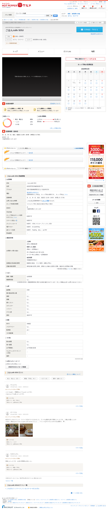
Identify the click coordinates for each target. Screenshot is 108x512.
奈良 (69, 13)
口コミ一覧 (9, 481)
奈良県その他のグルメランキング (53, 502)
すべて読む (79, 406)
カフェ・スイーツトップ (42, 499)
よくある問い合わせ (71, 3)
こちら (66, 194)
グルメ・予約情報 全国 (19, 19)
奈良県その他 (76, 13)
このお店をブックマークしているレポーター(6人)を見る (22, 488)
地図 (93, 51)
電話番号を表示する (97, 34)
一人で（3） (44, 378)
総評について (56, 103)
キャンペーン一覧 (99, 180)
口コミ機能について (74, 374)
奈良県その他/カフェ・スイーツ (57, 499)
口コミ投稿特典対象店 (11, 43)
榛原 (105, 1)
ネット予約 (45, 201)
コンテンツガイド (83, 3)
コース (31, 152)
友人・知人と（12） (13, 378)
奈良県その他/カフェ (72, 499)
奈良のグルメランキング (19, 502)
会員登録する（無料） (72, 8)
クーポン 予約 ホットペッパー (98, 3)
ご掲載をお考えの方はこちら (46, 507)
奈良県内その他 (44, 19)
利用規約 (93, 505)
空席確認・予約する (91, 29)
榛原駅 (9, 501)
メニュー (41, 51)
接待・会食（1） (58, 378)
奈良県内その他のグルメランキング (71, 502)
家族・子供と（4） (29, 378)
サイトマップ (74, 505)
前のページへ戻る (8, 19)
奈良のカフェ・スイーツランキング (34, 502)
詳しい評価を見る (56, 128)
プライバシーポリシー (83, 505)
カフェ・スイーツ (73, 16)
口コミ (67, 51)
